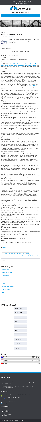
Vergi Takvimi (5, 298)
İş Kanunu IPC (5, 278)
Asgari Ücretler (5, 275)
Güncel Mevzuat (5, 247)
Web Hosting (20, 420)
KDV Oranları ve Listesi (7, 283)
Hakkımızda (5, 411)
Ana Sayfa (5, 410)
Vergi (3, 292)
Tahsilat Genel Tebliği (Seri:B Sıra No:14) (29, 255)
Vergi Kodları (5, 295)
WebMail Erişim (23, 3)
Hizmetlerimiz (6, 413)
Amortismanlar (5, 269)
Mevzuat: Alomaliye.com (6, 420)
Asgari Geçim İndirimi (7, 272)
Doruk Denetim (11, 36)
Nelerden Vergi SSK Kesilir (8, 286)
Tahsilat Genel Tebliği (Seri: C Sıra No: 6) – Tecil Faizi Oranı (15, 253)
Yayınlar (4, 300)
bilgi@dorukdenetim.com (25, 1)
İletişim (4, 415)
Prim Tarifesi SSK (6, 289)
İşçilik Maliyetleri (5, 281)
